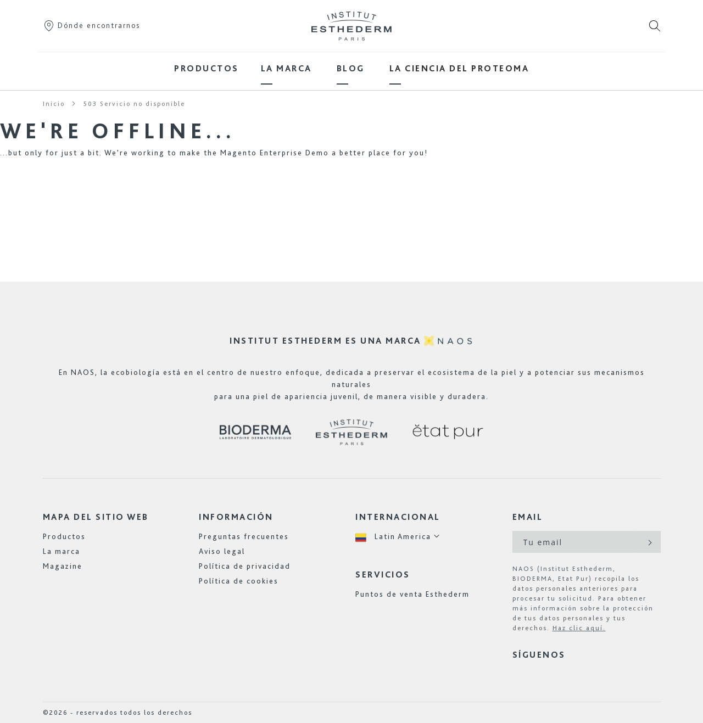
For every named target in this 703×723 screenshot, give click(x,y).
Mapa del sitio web (96, 517)
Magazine (62, 566)
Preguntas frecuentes (244, 536)
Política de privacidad (245, 566)
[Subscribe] (649, 542)
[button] (397, 536)
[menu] (351, 68)
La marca (61, 551)
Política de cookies (238, 580)
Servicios (382, 574)
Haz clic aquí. (579, 628)
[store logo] (351, 26)
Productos (64, 536)
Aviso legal (222, 551)
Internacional (397, 517)
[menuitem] (206, 68)
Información (236, 517)
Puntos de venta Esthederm (412, 594)
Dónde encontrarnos (91, 25)
